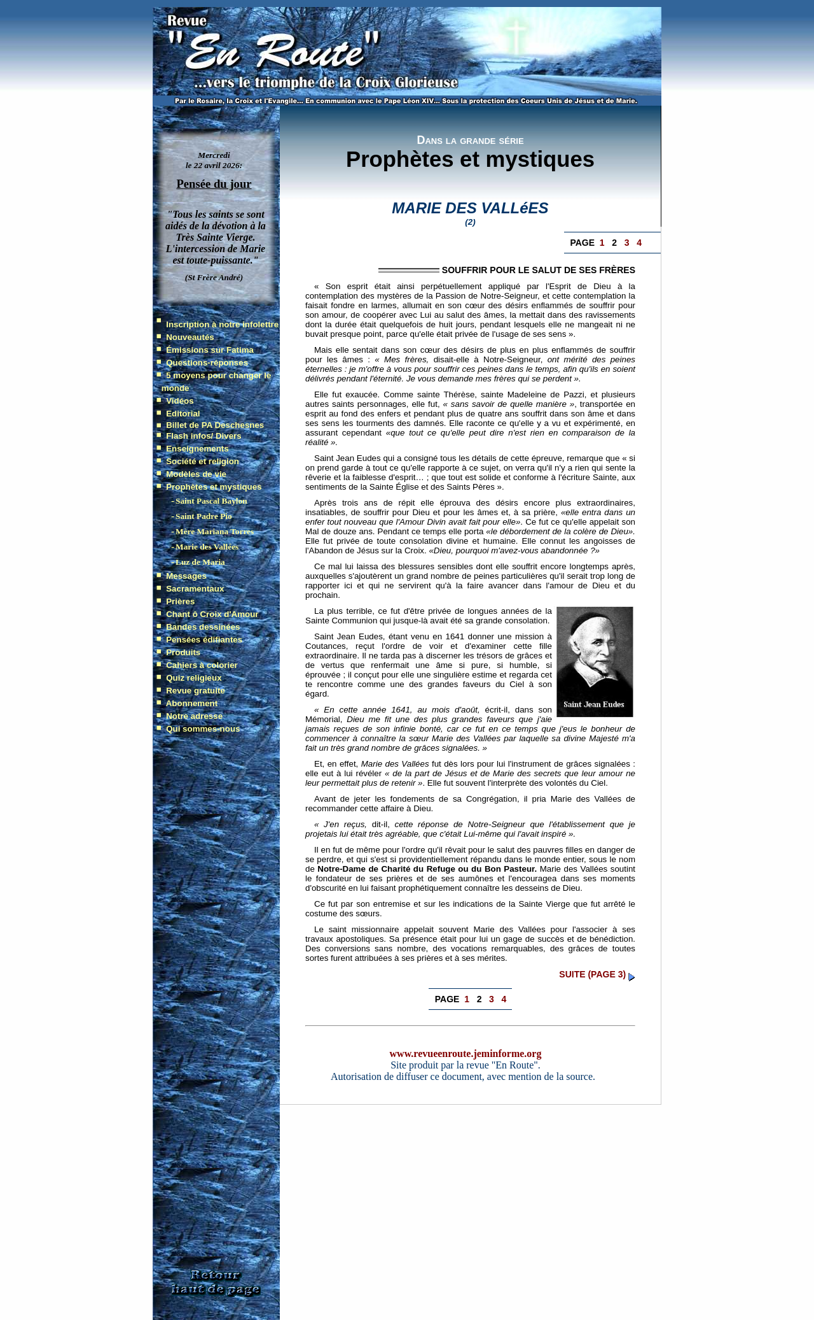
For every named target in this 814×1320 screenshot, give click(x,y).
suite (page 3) (592, 974)
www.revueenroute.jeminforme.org (466, 1053)
